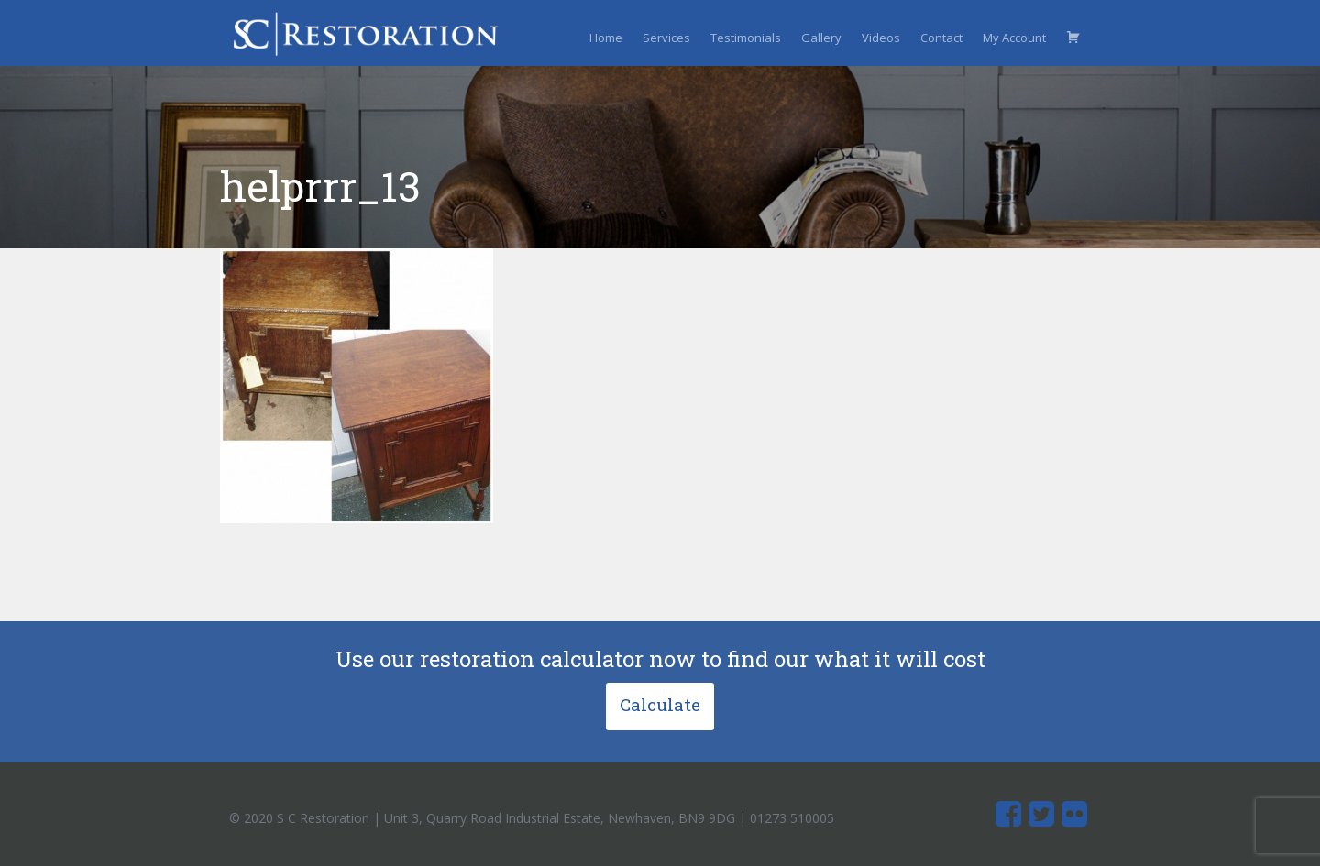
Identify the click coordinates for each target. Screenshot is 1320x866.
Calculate (660, 704)
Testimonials (745, 37)
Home (605, 37)
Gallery (821, 37)
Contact (941, 37)
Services (666, 37)
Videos (881, 37)
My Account (1014, 37)
